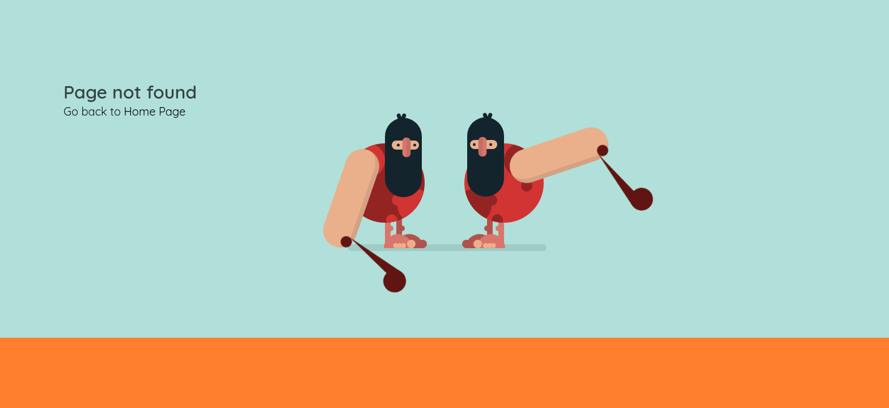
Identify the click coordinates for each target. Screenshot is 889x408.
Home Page (154, 111)
